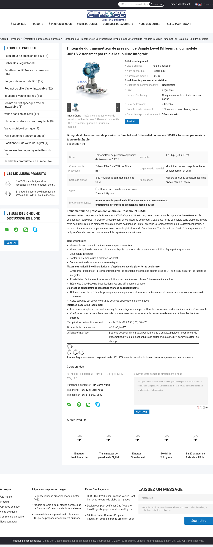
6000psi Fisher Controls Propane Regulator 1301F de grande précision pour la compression (110, 517)
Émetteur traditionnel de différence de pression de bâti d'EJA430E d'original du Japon (79, 455)
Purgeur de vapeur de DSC (20, 81)
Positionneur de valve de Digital (24, 143)
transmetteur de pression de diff (98, 357)
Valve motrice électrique (19, 128)
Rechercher (156, 4)
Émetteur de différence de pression (42, 38)
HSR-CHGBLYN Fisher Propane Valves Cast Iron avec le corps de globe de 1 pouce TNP (111, 498)
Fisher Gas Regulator (17, 63)
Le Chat (131, 121)
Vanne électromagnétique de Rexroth (27, 150)
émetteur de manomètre (179, 357)
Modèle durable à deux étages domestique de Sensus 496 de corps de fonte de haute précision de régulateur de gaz (57, 507)
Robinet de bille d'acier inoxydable (25, 88)
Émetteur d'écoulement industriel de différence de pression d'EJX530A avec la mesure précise (137, 455)
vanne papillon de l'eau (18, 114)
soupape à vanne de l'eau (20, 96)
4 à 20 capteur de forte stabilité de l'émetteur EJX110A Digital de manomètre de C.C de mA (195, 455)
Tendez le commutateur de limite (25, 161)
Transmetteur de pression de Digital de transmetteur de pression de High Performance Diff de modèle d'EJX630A (108, 455)
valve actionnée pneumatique (22, 135)
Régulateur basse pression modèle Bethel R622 (57, 498)
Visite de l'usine (87, 24)
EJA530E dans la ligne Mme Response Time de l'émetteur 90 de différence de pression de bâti (34, 184)
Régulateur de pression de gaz (23, 56)
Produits (37, 24)
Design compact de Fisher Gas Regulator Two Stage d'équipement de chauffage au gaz (110, 508)
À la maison (18, 24)
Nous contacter (149, 24)
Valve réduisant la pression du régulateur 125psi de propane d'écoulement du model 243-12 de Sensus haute (57, 517)
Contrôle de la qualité (118, 24)
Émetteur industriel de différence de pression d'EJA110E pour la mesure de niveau (35, 195)
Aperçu (4, 38)
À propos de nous (60, 24)
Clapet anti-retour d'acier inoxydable (26, 121)
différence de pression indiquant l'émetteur (141, 357)
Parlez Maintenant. (180, 4)
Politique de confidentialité (26, 540)
